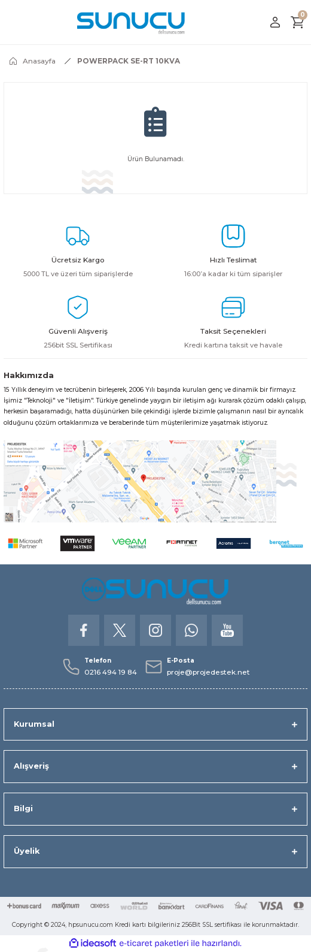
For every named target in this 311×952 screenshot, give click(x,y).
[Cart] (297, 22)
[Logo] (131, 22)
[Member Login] (275, 22)
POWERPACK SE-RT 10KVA (128, 60)
